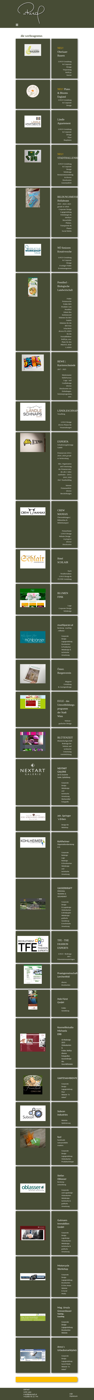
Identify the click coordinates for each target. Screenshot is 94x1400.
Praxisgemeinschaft (67, 973)
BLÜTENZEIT (65, 737)
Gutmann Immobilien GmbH (63, 1224)
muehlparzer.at (65, 625)
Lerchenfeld (63, 976)
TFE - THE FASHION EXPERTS (63, 944)
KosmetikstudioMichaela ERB (65, 1031)
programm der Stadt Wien (62, 712)
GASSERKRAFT (64, 888)
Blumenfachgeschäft (64, 741)
